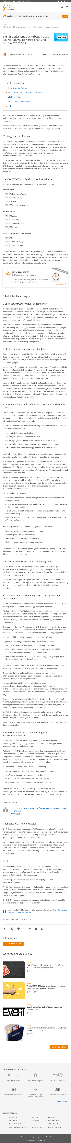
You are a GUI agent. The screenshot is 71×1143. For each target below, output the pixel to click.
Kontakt (49, 1137)
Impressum (40, 1137)
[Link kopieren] (4, 928)
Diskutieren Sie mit (13, 944)
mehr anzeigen (63, 1101)
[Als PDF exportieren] (11, 928)
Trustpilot (23, 1)
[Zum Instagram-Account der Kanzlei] (42, 928)
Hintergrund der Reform (17, 88)
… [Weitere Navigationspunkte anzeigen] (9, 24)
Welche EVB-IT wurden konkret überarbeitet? (25, 92)
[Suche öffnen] (62, 7)
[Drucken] (18, 928)
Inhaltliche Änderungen (17, 97)
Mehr (66, 16)
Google (9, 1)
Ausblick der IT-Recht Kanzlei (19, 102)
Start (4, 24)
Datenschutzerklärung (27, 1137)
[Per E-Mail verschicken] (29, 928)
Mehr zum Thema (59, 1047)
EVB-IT (5, 33)
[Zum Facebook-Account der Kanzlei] (36, 928)
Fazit (9, 106)
